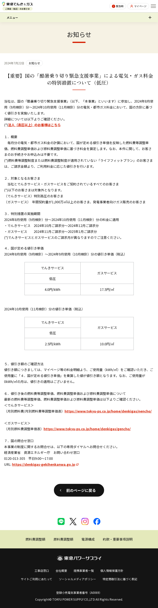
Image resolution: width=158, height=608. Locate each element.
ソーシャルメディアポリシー (77, 579)
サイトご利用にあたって (36, 579)
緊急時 (119, 6)
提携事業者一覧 (84, 571)
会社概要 (61, 571)
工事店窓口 (42, 571)
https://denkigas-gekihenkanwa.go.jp (43, 464)
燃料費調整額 (35, 539)
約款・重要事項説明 (117, 539)
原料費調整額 (63, 539)
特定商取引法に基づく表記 (120, 579)
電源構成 (88, 539)
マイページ (140, 6)
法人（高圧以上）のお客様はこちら (34, 124)
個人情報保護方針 (111, 571)
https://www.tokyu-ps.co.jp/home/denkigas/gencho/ (87, 428)
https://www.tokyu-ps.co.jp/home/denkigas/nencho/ (108, 411)
